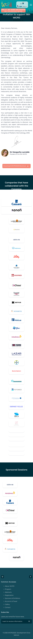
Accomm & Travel (10, 601)
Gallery (6, 604)
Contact (6, 607)
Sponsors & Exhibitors (11, 598)
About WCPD (8, 586)
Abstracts (7, 592)
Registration (8, 595)
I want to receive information (16, 621)
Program (7, 589)
